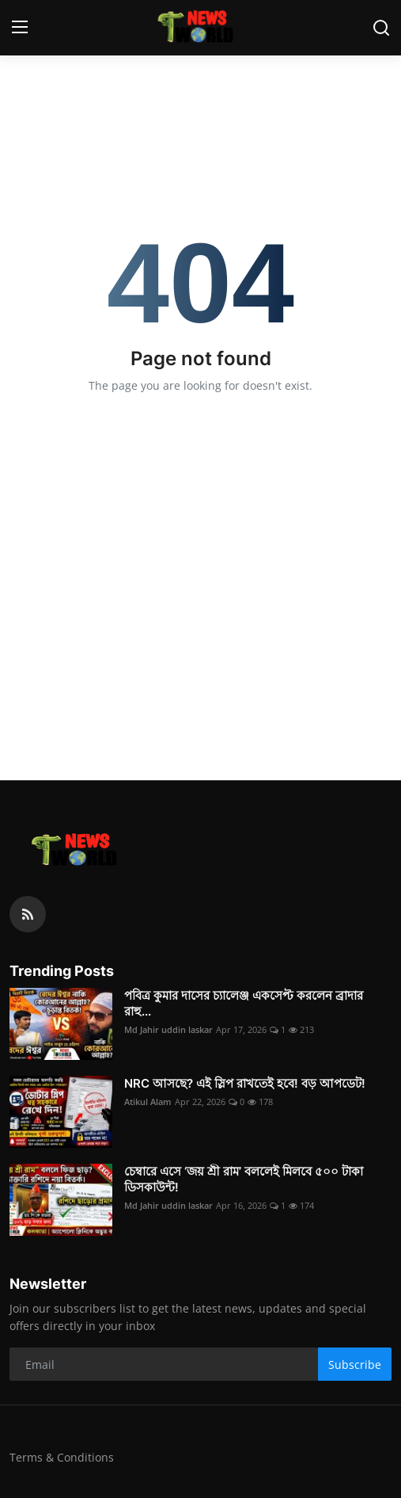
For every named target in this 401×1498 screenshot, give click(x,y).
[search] (381, 27)
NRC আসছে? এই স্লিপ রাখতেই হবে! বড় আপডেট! (244, 1083)
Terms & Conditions (61, 1457)
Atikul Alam (148, 1101)
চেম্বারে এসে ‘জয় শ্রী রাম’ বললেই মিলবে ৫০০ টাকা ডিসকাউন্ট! (243, 1179)
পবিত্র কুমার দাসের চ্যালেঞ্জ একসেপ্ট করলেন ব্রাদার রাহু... (243, 1003)
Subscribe (354, 1364)
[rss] (27, 914)
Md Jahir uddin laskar (168, 1029)
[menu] (20, 27)
